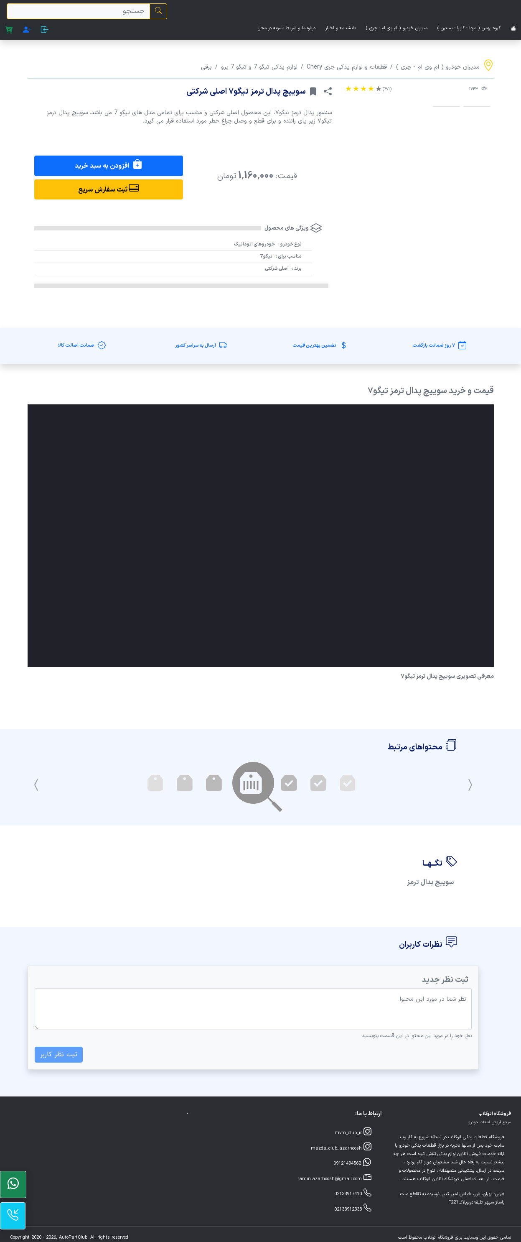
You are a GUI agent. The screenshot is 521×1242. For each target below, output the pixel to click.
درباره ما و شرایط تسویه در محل (286, 28)
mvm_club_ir (353, 1132)
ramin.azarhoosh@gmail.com (334, 1178)
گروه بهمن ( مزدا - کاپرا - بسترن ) (469, 28)
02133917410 (352, 1193)
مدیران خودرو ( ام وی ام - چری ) (396, 28)
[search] (78, 11)
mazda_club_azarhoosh (341, 1148)
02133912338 (352, 1209)
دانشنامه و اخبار (340, 28)
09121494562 (352, 1163)
